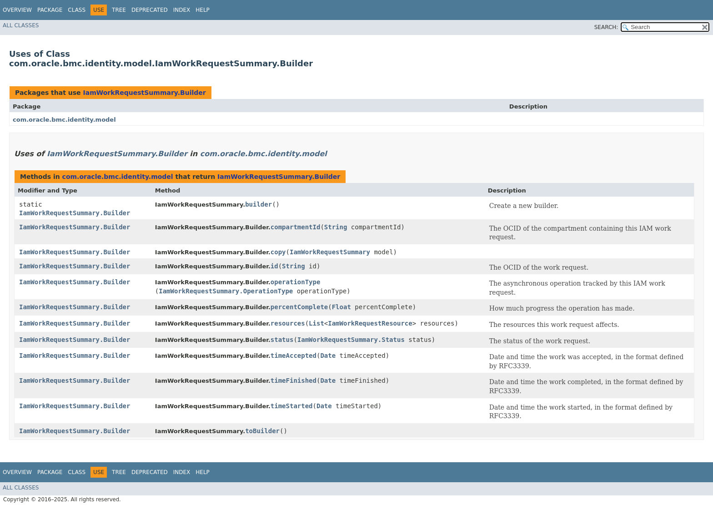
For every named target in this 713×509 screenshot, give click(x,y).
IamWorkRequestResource (370, 323)
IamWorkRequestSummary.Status (351, 339)
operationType (296, 282)
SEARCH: (606, 27)
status (282, 339)
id (274, 266)
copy (278, 252)
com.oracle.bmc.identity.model (64, 119)
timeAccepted (293, 355)
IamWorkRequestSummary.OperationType (226, 291)
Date (328, 355)
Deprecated (149, 10)
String (335, 227)
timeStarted (292, 406)
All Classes (21, 25)
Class (76, 10)
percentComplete (299, 307)
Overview (17, 10)
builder (258, 204)
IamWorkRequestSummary (330, 252)
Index (182, 10)
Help (203, 10)
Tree (119, 10)
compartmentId (296, 227)
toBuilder (262, 431)
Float (341, 307)
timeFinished (293, 380)
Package (49, 10)
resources (288, 323)
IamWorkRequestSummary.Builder (144, 92)
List (316, 323)
